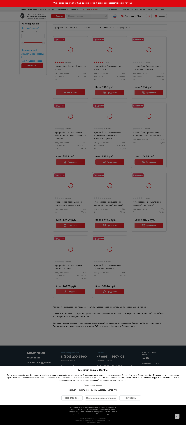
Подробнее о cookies (93, 385)
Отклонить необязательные (101, 398)
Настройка (130, 398)
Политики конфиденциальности (43, 378)
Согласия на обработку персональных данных (80, 378)
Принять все (72, 398)
